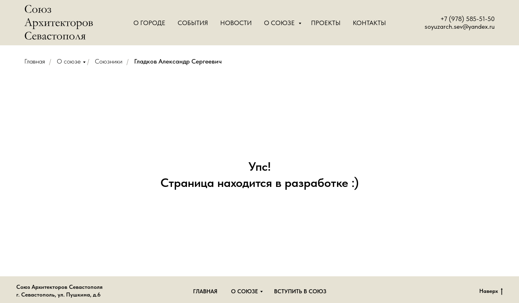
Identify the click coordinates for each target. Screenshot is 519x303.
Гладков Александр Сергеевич (178, 61)
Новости (236, 23)
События (193, 23)
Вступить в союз (300, 291)
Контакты (369, 23)
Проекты (326, 23)
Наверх (491, 291)
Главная (34, 61)
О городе (149, 23)
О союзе (69, 61)
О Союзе (280, 23)
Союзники (108, 61)
